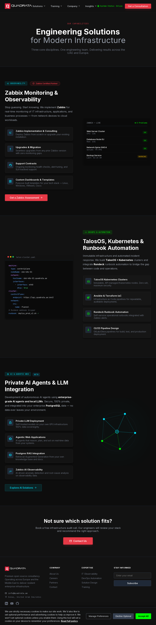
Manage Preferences (98, 616)
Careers (54, 578)
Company (73, 6)
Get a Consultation (138, 6)
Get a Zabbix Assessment (26, 197)
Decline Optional (123, 616)
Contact (53, 587)
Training (56, 6)
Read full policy (69, 621)
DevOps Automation (92, 578)
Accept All (143, 616)
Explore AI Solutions (23, 487)
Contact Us (78, 541)
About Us (54, 574)
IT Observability (90, 574)
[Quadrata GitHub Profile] (17, 604)
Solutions (39, 6)
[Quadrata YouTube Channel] (11, 604)
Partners (54, 582)
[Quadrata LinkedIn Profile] (6, 604)
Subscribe (132, 583)
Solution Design (89, 582)
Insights (91, 6)
